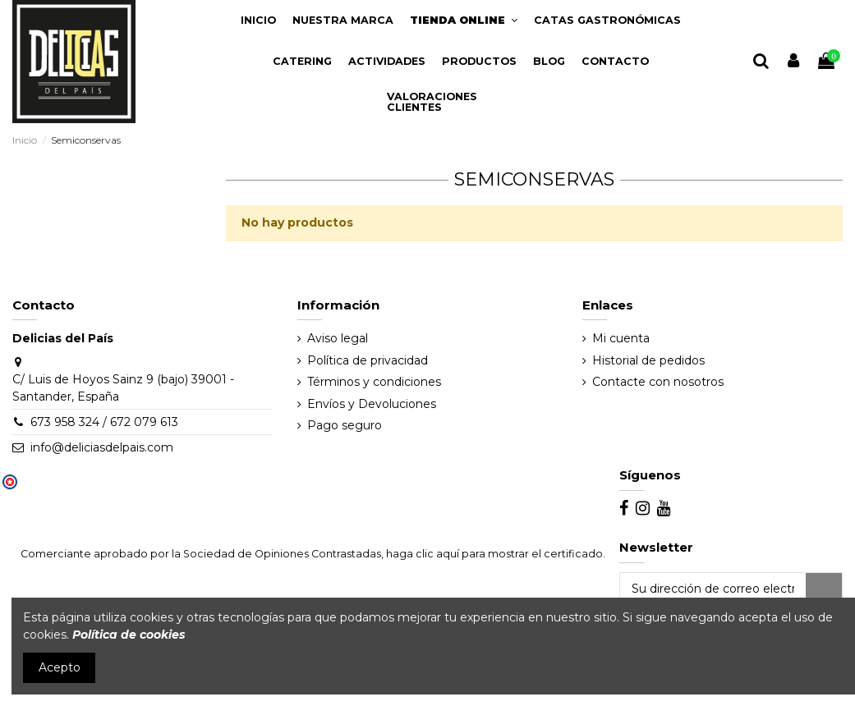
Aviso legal (337, 338)
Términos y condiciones (374, 381)
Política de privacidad (367, 360)
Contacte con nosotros (658, 381)
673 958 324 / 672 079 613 (104, 422)
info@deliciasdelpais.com (101, 447)
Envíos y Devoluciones (371, 404)
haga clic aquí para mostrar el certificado (494, 554)
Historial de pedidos (648, 360)
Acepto (59, 667)
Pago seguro (344, 425)
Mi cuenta (621, 338)
